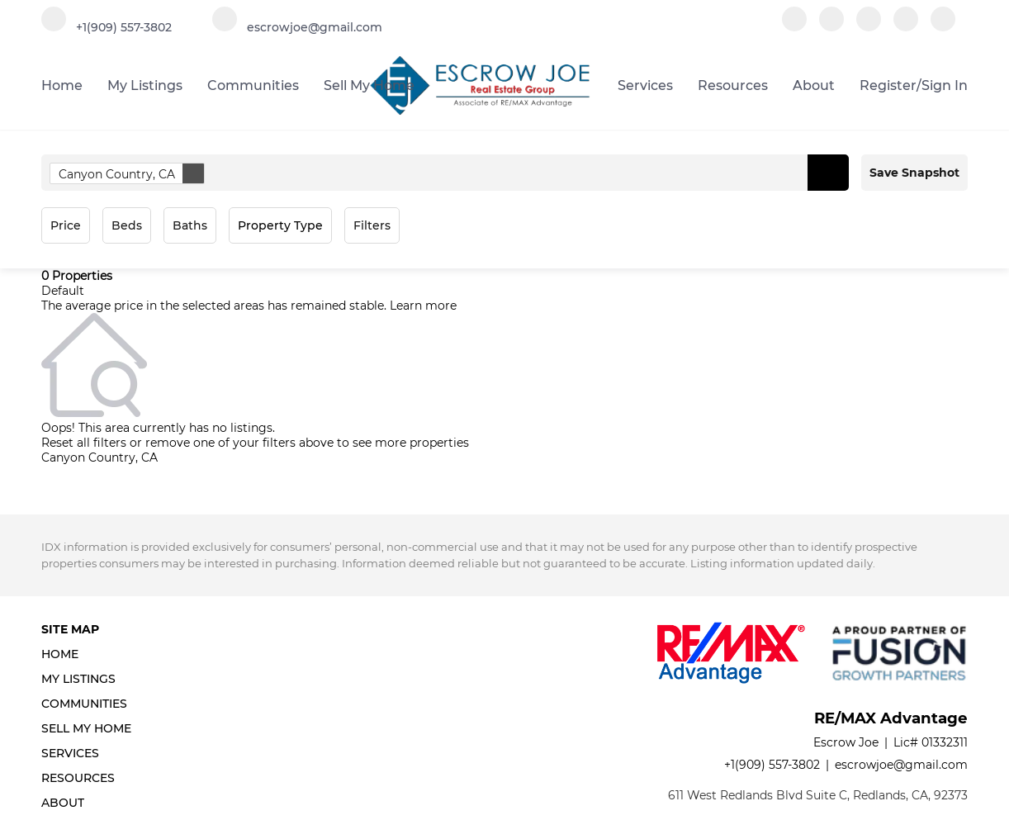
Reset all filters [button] (83, 442)
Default (62, 290)
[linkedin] (831, 27)
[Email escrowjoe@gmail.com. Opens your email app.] (297, 27)
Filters (372, 225)
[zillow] (868, 27)
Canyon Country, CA (131, 173)
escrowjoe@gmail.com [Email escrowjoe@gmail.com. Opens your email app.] (901, 764)
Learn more (423, 305)
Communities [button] (253, 85)
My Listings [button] (144, 85)
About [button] (814, 85)
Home (62, 85)
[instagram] (905, 27)
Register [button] (888, 85)
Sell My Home (369, 85)
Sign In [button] (944, 85)
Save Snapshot (914, 172)
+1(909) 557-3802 (772, 764)
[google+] (943, 27)
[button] (828, 172)
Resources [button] (733, 85)
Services (645, 85)
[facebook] (794, 27)
